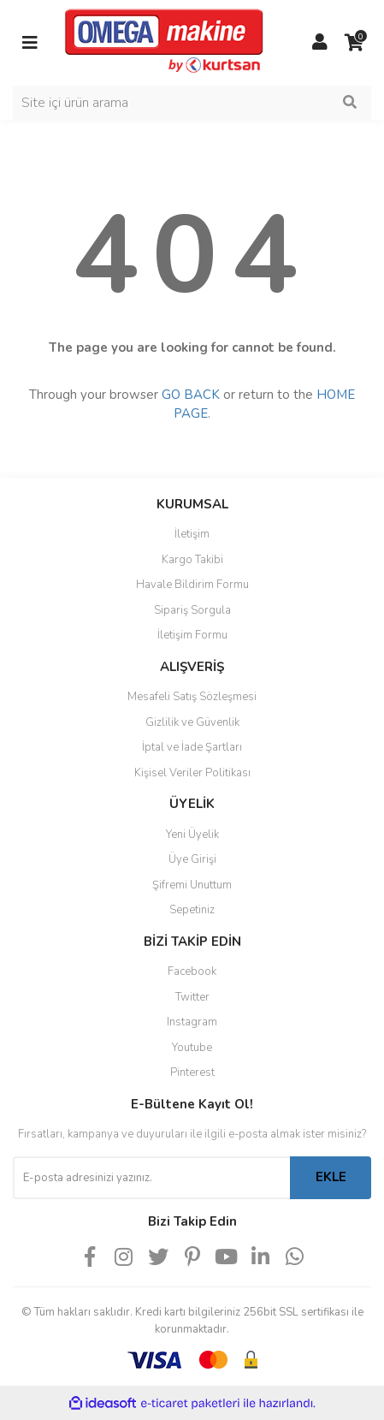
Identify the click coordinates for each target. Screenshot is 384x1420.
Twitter (192, 997)
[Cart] (354, 43)
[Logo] (164, 42)
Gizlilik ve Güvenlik (192, 722)
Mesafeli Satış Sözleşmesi (192, 696)
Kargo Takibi (192, 559)
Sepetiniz (192, 910)
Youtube (192, 1047)
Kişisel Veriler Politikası (192, 773)
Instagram (192, 1022)
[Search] (192, 103)
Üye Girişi (192, 859)
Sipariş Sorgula (192, 610)
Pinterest (192, 1072)
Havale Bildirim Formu (192, 584)
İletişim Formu (192, 635)
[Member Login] (320, 43)
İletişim (192, 534)
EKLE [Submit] (331, 1176)
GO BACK (191, 394)
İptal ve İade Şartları (192, 747)
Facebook (192, 971)
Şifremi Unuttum (192, 885)
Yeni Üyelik (192, 834)
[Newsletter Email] (151, 1177)
